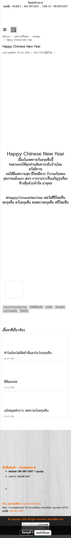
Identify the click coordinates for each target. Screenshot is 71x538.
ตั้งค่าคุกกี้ (26, 532)
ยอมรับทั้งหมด (42, 532)
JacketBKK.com (55, 519)
